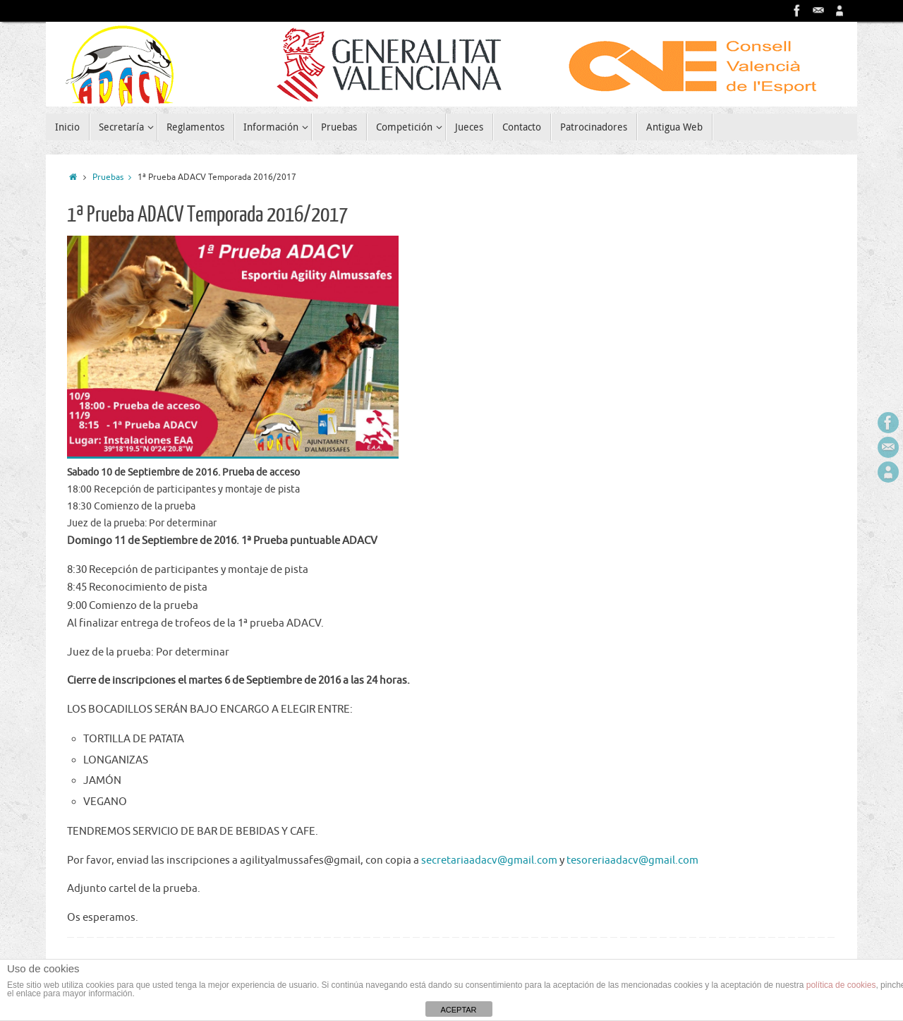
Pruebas (115, 177)
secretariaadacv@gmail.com (489, 860)
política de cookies (841, 985)
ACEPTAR (458, 1009)
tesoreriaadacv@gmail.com (632, 860)
